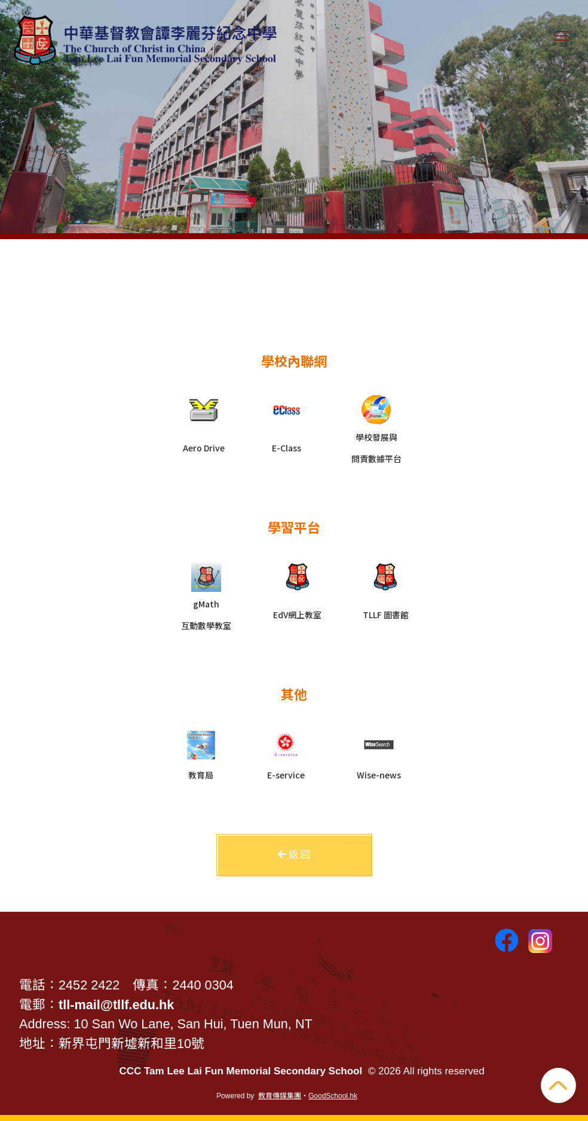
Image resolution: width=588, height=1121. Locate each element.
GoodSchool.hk (332, 1096)
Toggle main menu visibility (563, 41)
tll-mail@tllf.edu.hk (116, 1004)
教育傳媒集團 (279, 1096)
